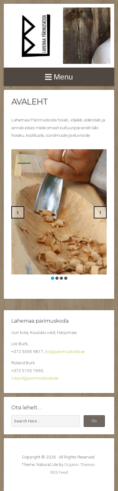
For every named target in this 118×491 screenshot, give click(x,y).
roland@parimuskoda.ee (34, 378)
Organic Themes (79, 464)
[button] (52, 278)
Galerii (24, 159)
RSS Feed (59, 472)
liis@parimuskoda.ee (65, 351)
